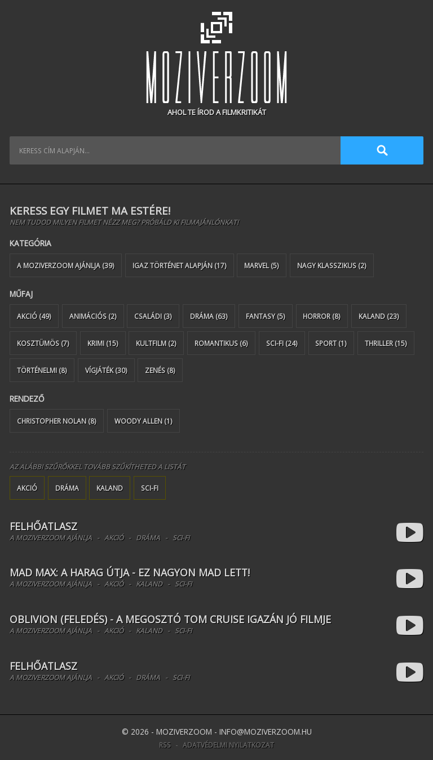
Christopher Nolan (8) (56, 420)
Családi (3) (153, 316)
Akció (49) (34, 316)
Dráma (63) (209, 316)
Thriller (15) (386, 343)
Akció (27, 487)
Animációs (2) (93, 316)
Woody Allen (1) (143, 420)
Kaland (109, 487)
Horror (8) (322, 316)
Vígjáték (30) (106, 370)
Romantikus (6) (221, 343)
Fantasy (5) (265, 316)
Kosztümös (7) (43, 343)
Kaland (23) (379, 316)
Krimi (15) (102, 343)
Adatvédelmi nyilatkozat (228, 744)
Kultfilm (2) (156, 343)
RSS (165, 744)
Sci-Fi (149, 487)
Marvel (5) (261, 265)
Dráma (67, 487)
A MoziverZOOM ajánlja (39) (65, 265)
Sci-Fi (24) (282, 343)
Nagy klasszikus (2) (331, 265)
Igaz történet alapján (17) (179, 265)
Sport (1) (331, 343)
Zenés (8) (160, 370)
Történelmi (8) (42, 370)
